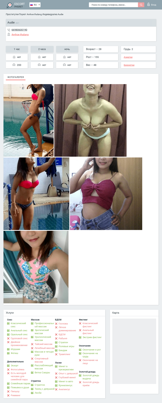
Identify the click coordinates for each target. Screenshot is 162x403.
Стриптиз (40, 384)
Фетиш (14, 353)
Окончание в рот (92, 349)
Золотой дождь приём (91, 384)
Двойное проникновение (19, 344)
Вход (151, 4)
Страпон (63, 342)
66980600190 (19, 29)
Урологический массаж (43, 339)
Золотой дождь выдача (91, 377)
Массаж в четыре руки (44, 353)
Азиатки (128, 57)
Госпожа (63, 323)
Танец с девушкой (44, 388)
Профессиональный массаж (44, 325)
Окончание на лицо (90, 362)
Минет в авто (66, 381)
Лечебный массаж (45, 348)
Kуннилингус (65, 385)
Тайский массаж (43, 344)
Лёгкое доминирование (67, 329)
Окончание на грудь (90, 355)
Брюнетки (129, 65)
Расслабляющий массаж (44, 367)
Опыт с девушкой (68, 373)
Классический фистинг (90, 325)
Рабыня (63, 338)
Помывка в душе (20, 387)
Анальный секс (19, 330)
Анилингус (64, 389)
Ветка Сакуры (42, 372)
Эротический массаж (42, 332)
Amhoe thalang (34, 14)
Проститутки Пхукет (16, 14)
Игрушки (15, 349)
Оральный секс (19, 334)
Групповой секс (19, 338)
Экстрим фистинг (92, 337)
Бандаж (63, 350)
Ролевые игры (66, 346)
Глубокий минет (67, 377)
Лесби (38, 392)
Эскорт (14, 365)
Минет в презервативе (66, 368)
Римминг (15, 395)
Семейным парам (20, 383)
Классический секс (18, 325)
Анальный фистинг (88, 332)
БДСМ (62, 334)
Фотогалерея (15, 77)
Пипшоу (15, 391)
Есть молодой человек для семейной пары (19, 376)
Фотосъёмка (17, 369)
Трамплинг (64, 354)
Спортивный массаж (41, 360)
